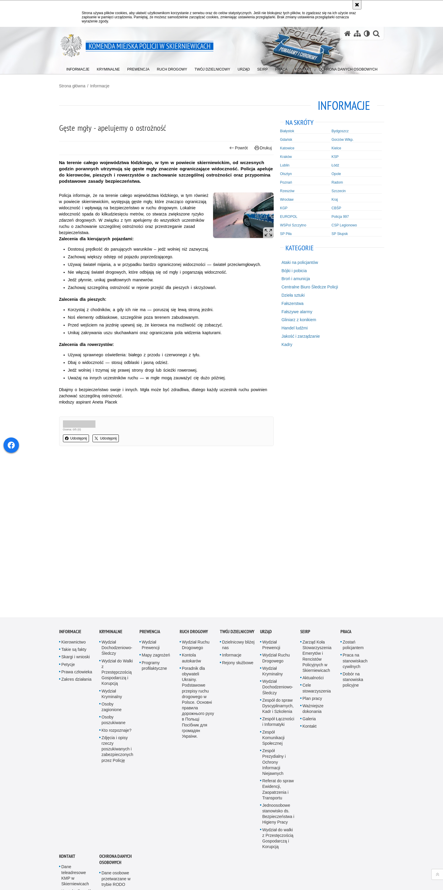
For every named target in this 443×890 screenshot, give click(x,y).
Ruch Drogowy (194, 478)
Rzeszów (287, 191)
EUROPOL (289, 217)
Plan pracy (312, 544)
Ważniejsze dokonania (313, 555)
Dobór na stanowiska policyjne (353, 526)
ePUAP (68, 763)
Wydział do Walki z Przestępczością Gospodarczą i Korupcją (117, 518)
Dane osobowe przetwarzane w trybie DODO (116, 744)
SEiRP (305, 478)
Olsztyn (286, 174)
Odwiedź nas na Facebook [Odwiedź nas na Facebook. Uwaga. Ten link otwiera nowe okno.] (74, 848)
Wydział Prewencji (151, 491)
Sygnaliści (111, 782)
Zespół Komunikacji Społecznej (273, 584)
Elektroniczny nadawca (114, 759)
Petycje (68, 510)
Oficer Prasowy (75, 756)
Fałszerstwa (292, 303)
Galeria (309, 565)
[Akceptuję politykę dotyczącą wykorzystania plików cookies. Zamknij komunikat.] (357, 4)
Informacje (99, 86)
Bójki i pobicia (294, 270)
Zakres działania (76, 525)
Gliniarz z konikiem (298, 319)
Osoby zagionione (112, 553)
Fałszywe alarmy (296, 311)
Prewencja (149, 478)
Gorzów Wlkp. (343, 140)
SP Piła (286, 234)
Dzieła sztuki (293, 295)
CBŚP (336, 208)
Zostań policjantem (353, 491)
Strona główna (72, 86)
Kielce (336, 148)
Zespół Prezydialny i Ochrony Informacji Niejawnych (274, 608)
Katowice (287, 148)
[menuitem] (78, 68)
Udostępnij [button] (76, 438)
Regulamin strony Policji (118, 772)
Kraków (286, 157)
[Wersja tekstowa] (367, 33)
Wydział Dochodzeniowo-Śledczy (117, 494)
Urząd (266, 478)
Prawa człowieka (76, 518)
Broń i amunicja (295, 278)
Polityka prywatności (272, 875)
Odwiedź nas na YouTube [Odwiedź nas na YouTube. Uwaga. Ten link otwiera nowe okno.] (64, 848)
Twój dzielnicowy (237, 478)
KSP (335, 157)
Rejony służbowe (238, 509)
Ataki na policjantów (299, 262)
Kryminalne (110, 478)
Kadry (286, 344)
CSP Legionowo (344, 225)
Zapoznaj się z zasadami (275, 866)
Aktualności (313, 524)
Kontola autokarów (191, 504)
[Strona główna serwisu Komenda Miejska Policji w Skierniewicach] (347, 33)
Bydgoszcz (340, 131)
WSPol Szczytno (293, 225)
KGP (284, 208)
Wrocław (287, 199)
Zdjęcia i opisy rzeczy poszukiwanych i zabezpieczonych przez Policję (117, 595)
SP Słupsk (340, 234)
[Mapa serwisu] (357, 33)
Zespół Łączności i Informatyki (278, 568)
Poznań (286, 182)
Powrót (238, 148)
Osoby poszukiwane (114, 566)
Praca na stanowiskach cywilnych (355, 507)
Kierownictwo (73, 488)
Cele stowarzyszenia (317, 534)
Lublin (285, 165)
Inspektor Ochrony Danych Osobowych (76, 777)
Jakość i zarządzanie (300, 336)
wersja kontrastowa (337, 849)
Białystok (287, 131)
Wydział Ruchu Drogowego (196, 491)
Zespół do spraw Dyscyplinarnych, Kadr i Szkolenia (278, 552)
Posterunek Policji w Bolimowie (77, 806)
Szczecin (339, 191)
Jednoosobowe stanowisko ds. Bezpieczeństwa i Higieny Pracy (278, 660)
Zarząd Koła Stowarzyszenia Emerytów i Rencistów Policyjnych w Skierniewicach (317, 502)
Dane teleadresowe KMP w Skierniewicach (75, 721)
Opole (336, 174)
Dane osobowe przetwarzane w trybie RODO (116, 725)
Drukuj (263, 148)
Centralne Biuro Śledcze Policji (309, 287)
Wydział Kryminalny (112, 540)
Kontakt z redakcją (204, 849)
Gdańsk (286, 140)
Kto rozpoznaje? (117, 576)
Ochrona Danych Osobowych (115, 705)
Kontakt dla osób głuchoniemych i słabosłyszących (76, 743)
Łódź (335, 165)
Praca (345, 478)
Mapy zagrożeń (156, 501)
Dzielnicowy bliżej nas (238, 491)
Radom (337, 182)
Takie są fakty (74, 495)
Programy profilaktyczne (154, 512)
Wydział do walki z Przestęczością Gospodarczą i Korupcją (277, 684)
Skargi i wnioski (75, 503)
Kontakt (310, 572)
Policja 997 (340, 217)
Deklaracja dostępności (72, 793)
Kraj (335, 199)
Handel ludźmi (294, 328)
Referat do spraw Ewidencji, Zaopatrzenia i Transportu (278, 635)
